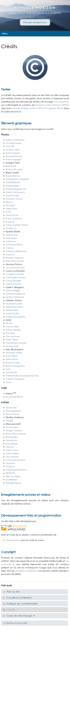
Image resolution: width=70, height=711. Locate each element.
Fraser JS (10, 221)
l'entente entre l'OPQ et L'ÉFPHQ (52, 105)
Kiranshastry (12, 437)
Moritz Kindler (12, 313)
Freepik (9, 420)
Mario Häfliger (13, 290)
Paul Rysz (10, 333)
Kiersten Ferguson (15, 257)
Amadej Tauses (13, 143)
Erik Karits (10, 205)
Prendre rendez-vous (35, 22)
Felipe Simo (11, 208)
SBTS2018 (10, 473)
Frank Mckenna (14, 218)
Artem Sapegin (13, 159)
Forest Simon (12, 215)
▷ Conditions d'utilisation (17, 597)
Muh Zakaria (12, 456)
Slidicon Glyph (13, 476)
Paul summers (13, 336)
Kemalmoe (11, 440)
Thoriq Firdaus (13, 540)
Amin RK (10, 146)
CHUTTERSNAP (13, 182)
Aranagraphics (13, 411)
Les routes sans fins (15, 267)
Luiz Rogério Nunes (15, 277)
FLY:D (8, 212)
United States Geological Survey (22, 375)
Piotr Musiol (11, 238)
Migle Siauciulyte (14, 306)
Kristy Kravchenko (15, 261)
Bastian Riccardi (14, 169)
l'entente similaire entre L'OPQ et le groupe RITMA (37, 108)
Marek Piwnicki (13, 284)
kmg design (12, 443)
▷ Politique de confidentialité (20, 603)
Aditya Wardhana (15, 140)
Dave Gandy (12, 414)
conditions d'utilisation (26, 570)
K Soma (9, 248)
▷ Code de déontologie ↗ (19, 615)
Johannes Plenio (14, 244)
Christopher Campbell (17, 179)
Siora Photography (15, 365)
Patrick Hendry (13, 329)
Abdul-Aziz (11, 407)
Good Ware (12, 427)
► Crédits (9, 609)
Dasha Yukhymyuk (15, 192)
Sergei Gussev (13, 362)
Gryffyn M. (11, 228)
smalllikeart (11, 479)
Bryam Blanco (13, 175)
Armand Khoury (14, 156)
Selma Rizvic (12, 359)
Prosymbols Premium (16, 469)
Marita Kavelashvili (15, 293)
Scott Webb (12, 356)
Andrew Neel (12, 149)
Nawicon (10, 463)
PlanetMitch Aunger (16, 343)
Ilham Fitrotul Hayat (16, 433)
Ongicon (10, 466)
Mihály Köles (12, 310)
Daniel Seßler (12, 185)
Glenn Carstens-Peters (17, 225)
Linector (10, 446)
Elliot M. (9, 202)
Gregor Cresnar (14, 430)
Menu (5, 33)
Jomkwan (11, 241)
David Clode (12, 195)
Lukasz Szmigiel (13, 280)
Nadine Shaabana (15, 316)
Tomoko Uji (11, 372)
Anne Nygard (13, 153)
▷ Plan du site (11, 591)
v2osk (8, 382)
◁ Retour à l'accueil (15, 623)
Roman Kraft (12, 346)
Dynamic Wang (14, 198)
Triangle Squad (13, 483)
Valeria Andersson (15, 379)
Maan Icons (12, 450)
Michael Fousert (14, 303)
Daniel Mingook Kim (16, 189)
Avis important (61, 101)
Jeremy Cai (11, 234)
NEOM (9, 323)
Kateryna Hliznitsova (16, 251)
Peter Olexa (12, 339)
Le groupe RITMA (14, 396)
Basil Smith (11, 166)
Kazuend (10, 254)
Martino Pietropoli (15, 297)
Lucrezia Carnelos (15, 274)
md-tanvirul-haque (15, 460)
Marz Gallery (12, 453)
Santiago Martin (14, 352)
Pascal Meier (12, 326)
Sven (8, 369)
